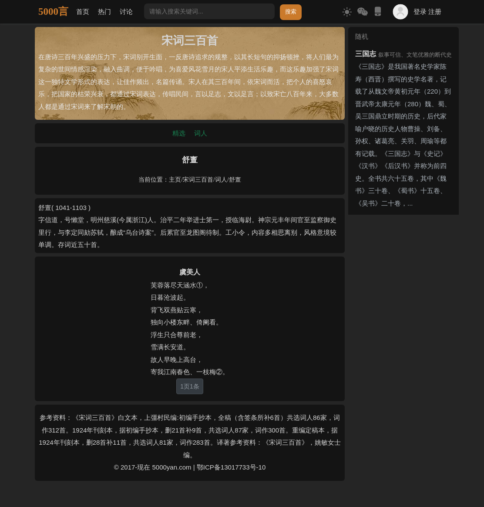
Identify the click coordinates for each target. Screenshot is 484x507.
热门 (104, 11)
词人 (200, 133)
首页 (82, 11)
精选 (178, 133)
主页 (175, 179)
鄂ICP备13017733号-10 (231, 467)
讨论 (126, 11)
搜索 (290, 11)
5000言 (53, 11)
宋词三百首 (198, 179)
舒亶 (235, 179)
